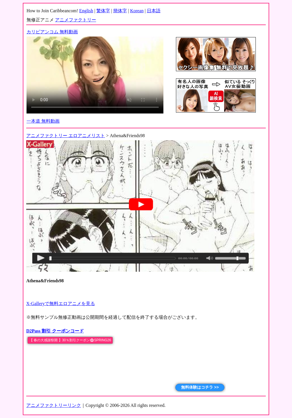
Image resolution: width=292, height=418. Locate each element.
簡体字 (120, 10)
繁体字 (103, 10)
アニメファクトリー (75, 19)
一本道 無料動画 (43, 121)
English (86, 10)
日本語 (154, 10)
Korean (136, 10)
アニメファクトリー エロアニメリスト (65, 135)
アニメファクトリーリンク (53, 405)
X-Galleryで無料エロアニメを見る (60, 303)
